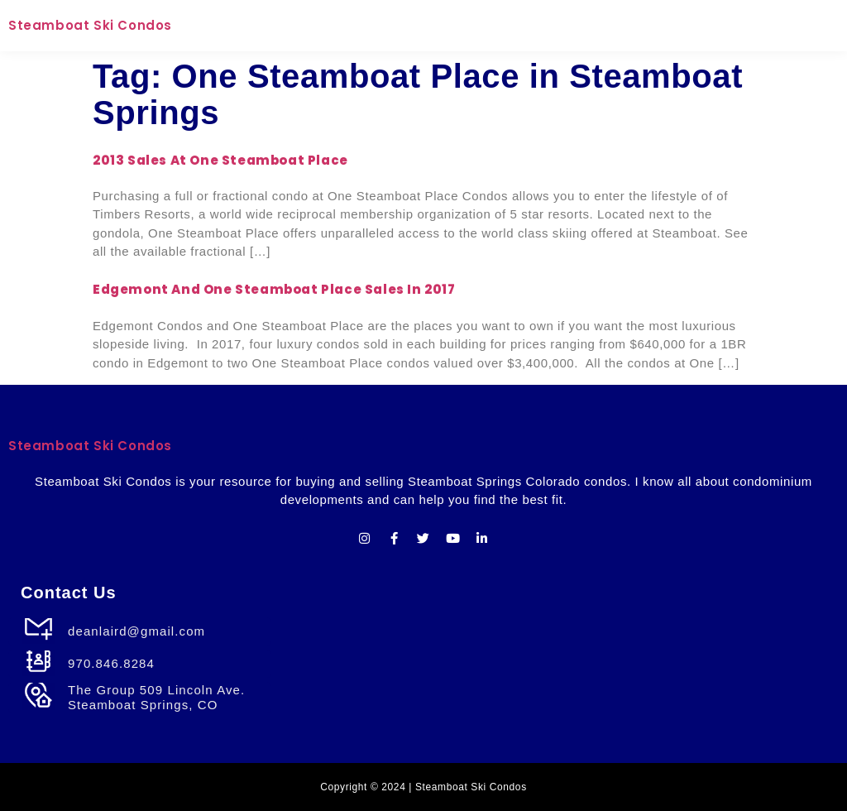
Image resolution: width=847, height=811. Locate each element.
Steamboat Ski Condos (90, 25)
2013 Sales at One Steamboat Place (220, 160)
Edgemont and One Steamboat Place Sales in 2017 (274, 289)
